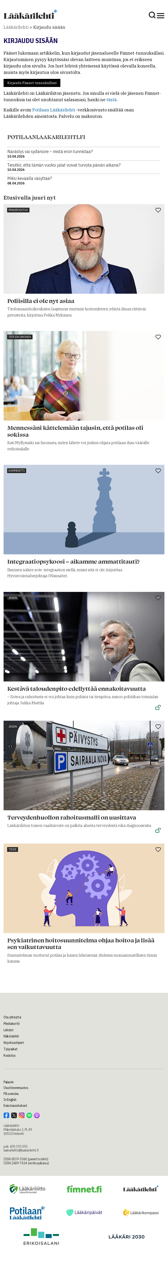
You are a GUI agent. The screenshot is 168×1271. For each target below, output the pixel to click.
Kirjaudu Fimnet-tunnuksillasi (32, 83)
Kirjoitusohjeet (14, 1043)
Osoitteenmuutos (16, 1088)
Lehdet (8, 1030)
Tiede (13, 849)
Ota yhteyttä (12, 1017)
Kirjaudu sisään (49, 27)
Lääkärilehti (16, 27)
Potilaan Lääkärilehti (53, 110)
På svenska (11, 1094)
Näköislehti (11, 1036)
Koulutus (10, 1055)
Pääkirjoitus (18, 210)
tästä (111, 99)
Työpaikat (10, 1049)
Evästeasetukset (15, 1105)
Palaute (9, 1082)
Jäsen (13, 598)
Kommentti (17, 471)
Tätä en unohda (20, 337)
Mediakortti (12, 1024)
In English (10, 1100)
